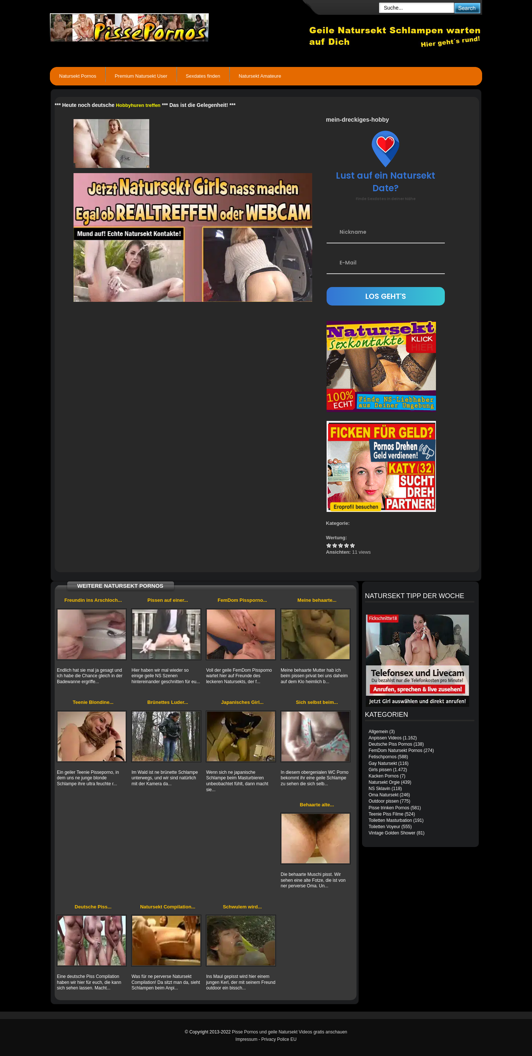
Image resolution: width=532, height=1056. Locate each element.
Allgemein (378, 731)
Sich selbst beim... (317, 702)
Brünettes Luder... (167, 702)
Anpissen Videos (385, 737)
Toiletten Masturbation (390, 820)
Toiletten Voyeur (384, 826)
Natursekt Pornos (77, 76)
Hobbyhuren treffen (138, 105)
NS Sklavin (380, 788)
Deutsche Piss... (93, 907)
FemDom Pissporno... (242, 600)
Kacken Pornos (384, 776)
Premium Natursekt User (141, 76)
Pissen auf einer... (167, 600)
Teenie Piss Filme (386, 814)
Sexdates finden (203, 76)
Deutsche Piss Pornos (390, 744)
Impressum (246, 1039)
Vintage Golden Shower (392, 833)
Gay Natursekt (383, 763)
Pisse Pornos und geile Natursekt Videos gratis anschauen (289, 1032)
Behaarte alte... (317, 804)
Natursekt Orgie (384, 782)
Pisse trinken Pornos (389, 807)
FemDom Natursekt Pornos (395, 750)
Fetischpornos (382, 756)
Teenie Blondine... (93, 702)
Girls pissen (380, 769)
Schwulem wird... (242, 907)
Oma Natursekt (384, 794)
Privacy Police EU (278, 1039)
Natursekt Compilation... (167, 907)
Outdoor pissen (384, 801)
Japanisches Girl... (242, 702)
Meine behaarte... (316, 600)
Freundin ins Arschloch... (93, 600)
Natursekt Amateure (260, 76)
